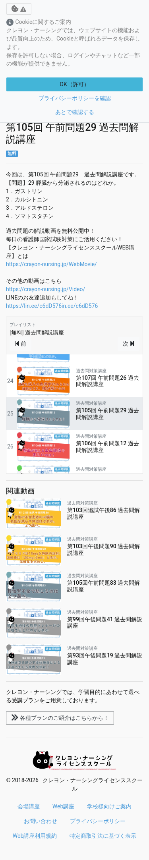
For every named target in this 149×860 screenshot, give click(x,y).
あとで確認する (74, 112)
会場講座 (28, 806)
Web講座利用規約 (35, 836)
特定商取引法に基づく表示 (103, 836)
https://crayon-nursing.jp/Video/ (45, 289)
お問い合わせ (40, 821)
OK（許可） (74, 84)
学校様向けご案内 (109, 806)
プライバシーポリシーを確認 (75, 98)
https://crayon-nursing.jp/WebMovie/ (51, 264)
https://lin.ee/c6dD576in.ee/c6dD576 (52, 306)
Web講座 (63, 806)
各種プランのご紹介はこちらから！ (60, 718)
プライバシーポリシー (98, 821)
